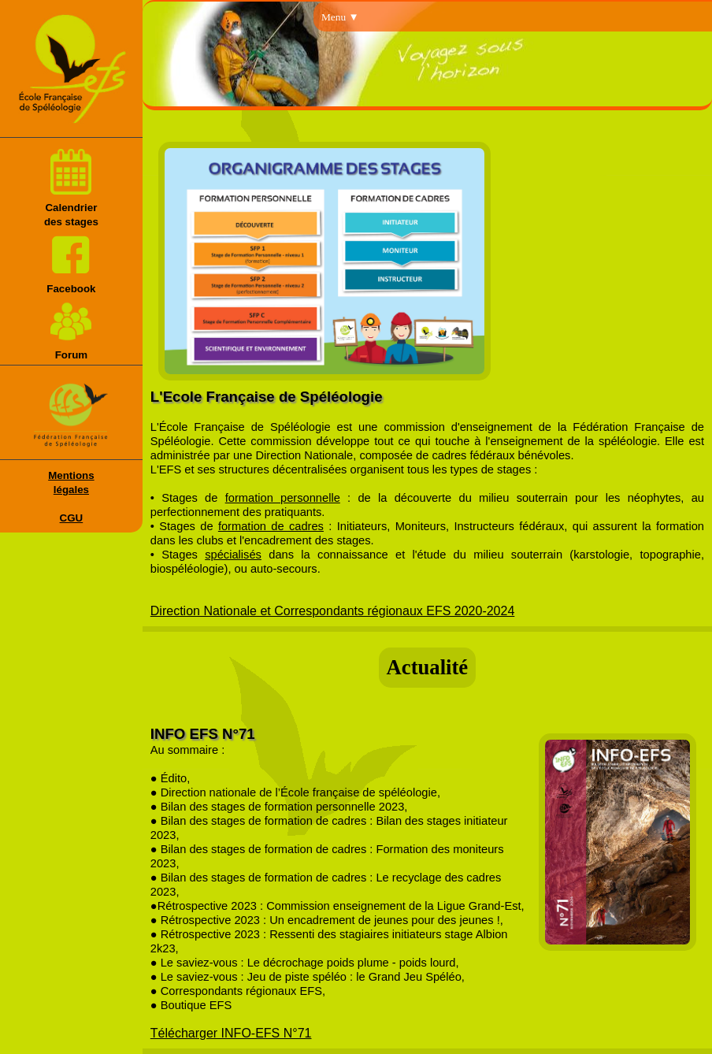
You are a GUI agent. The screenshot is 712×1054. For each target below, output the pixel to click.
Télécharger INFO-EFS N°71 (231, 1033)
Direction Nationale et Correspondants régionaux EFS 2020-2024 (332, 611)
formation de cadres (271, 526)
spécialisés (233, 554)
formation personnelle (282, 498)
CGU (71, 518)
